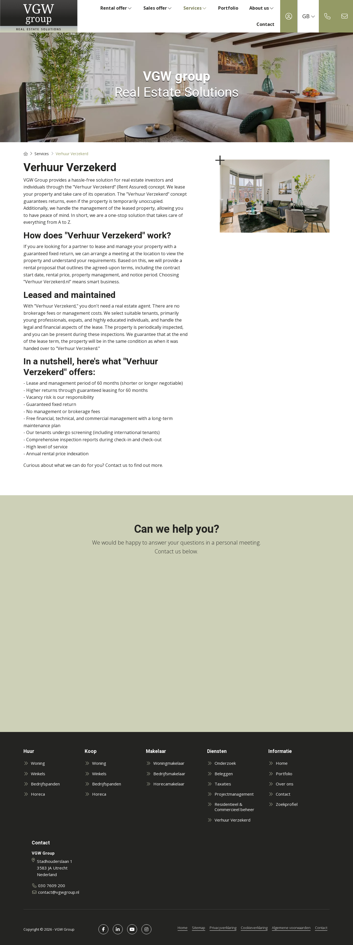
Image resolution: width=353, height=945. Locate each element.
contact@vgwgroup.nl (58, 892)
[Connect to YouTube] (132, 929)
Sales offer (157, 8)
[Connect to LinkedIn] (118, 929)
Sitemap (198, 927)
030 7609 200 (51, 885)
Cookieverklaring (254, 927)
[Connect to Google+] (146, 929)
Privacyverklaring (223, 927)
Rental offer (116, 8)
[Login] (288, 16)
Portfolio (228, 8)
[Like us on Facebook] (103, 929)
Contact (265, 24)
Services (195, 8)
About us (261, 8)
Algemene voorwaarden (291, 927)
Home (183, 927)
